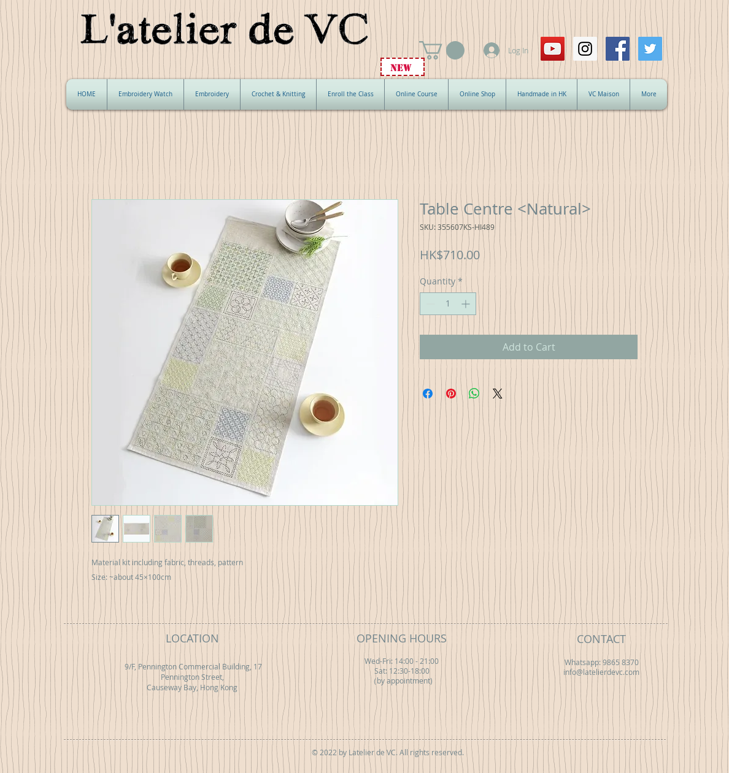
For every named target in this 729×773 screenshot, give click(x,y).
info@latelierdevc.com (601, 672)
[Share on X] (497, 393)
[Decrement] (429, 303)
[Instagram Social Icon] (585, 49)
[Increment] (466, 303)
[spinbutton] (448, 303)
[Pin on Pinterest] (451, 393)
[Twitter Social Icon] (650, 49)
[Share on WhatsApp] (474, 393)
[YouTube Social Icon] (553, 49)
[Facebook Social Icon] (618, 49)
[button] (442, 50)
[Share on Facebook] (427, 393)
